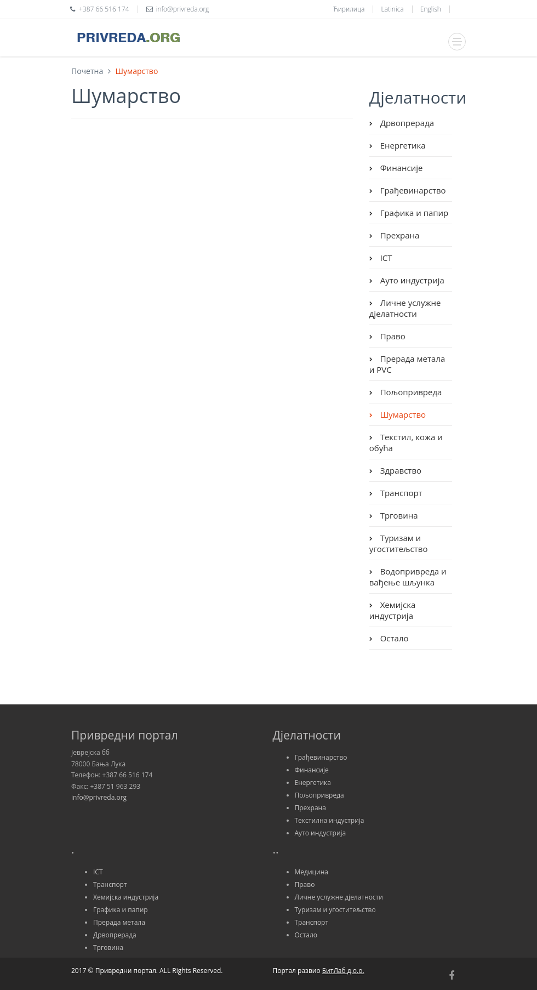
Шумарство (402, 414)
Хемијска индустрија (392, 610)
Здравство (399, 470)
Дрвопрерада (406, 122)
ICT (385, 257)
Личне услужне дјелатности (405, 308)
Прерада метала (119, 922)
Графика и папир (413, 212)
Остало (393, 638)
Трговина (398, 515)
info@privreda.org (99, 797)
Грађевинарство (412, 190)
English (430, 9)
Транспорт (400, 492)
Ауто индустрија (411, 280)
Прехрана (399, 235)
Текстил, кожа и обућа (406, 442)
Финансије (400, 167)
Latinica (392, 9)
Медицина (311, 872)
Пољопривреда (410, 391)
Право (391, 336)
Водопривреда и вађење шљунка (408, 577)
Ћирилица (348, 9)
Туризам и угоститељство (398, 543)
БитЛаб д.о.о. (343, 970)
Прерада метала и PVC (407, 364)
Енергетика (402, 145)
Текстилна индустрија (329, 820)
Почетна (87, 71)
